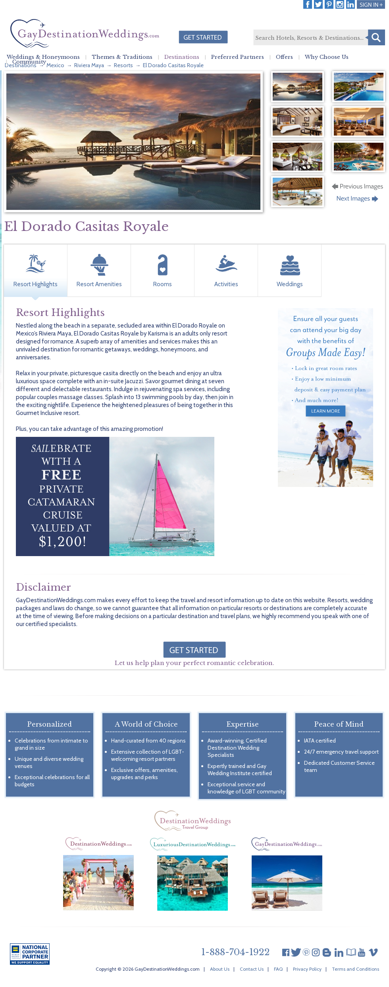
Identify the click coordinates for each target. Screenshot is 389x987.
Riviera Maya (89, 65)
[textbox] (318, 37)
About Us (219, 969)
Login (371, 4)
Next (358, 201)
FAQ (278, 969)
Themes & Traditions (122, 57)
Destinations (181, 57)
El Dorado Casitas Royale (173, 65)
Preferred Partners (237, 57)
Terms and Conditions (355, 969)
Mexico (55, 65)
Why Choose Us (327, 57)
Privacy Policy (307, 969)
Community (29, 62)
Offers (284, 57)
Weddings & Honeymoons (43, 57)
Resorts (123, 65)
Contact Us (252, 969)
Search (375, 37)
